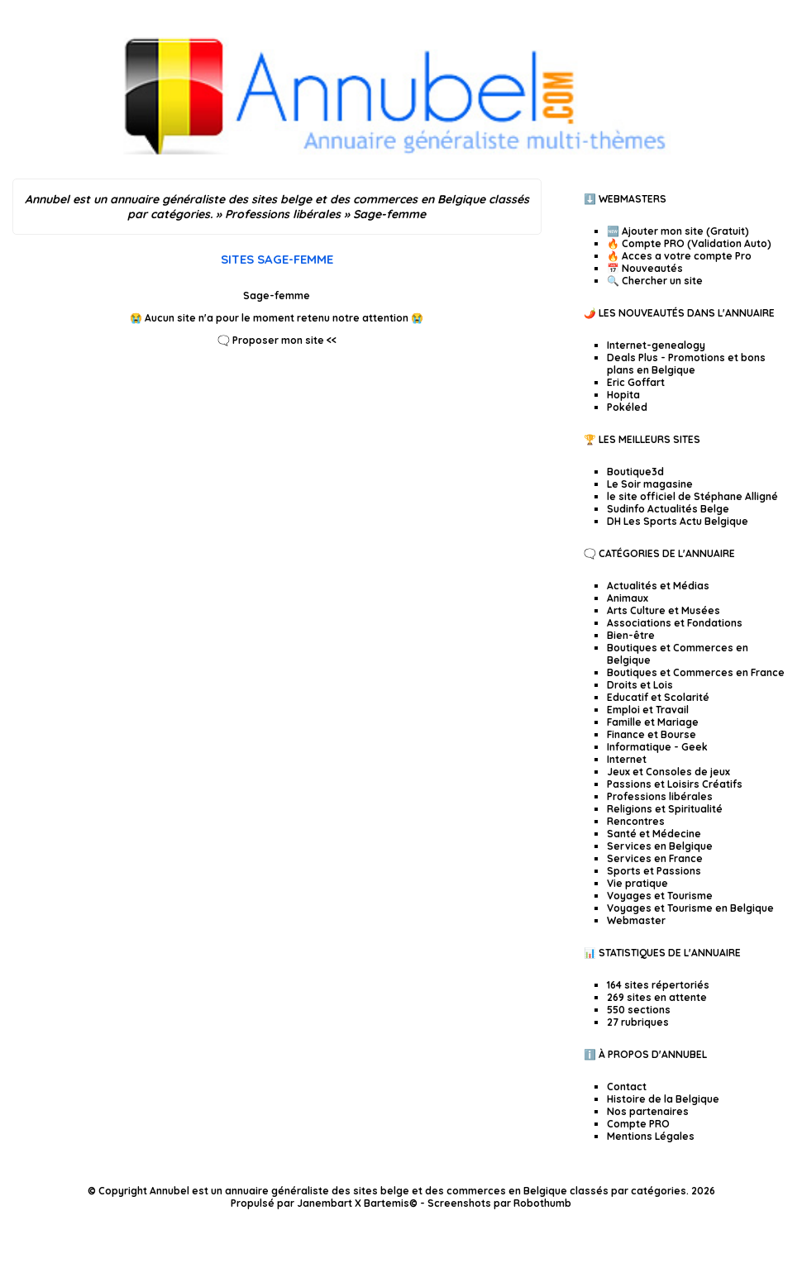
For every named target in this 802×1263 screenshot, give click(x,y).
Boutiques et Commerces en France (696, 672)
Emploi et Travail (648, 709)
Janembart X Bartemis (353, 1203)
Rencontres (636, 821)
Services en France (655, 858)
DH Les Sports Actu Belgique (677, 521)
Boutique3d (635, 471)
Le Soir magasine (650, 484)
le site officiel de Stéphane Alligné (692, 496)
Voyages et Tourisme (660, 895)
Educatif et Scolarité (658, 697)
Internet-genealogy (656, 345)
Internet (627, 759)
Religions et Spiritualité (665, 809)
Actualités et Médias (658, 585)
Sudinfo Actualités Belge (668, 509)
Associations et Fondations (674, 623)
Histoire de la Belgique (663, 1099)
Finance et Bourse (651, 734)
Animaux (627, 598)
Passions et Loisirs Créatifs (674, 784)
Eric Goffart (636, 382)
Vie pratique (637, 883)
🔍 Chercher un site (655, 280)
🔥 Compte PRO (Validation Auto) (689, 243)
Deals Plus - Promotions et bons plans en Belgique (686, 363)
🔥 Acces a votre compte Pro (679, 256)
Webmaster (636, 920)
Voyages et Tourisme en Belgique (690, 908)
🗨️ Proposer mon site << (277, 340)
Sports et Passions (654, 871)
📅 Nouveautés (645, 268)
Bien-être (631, 635)
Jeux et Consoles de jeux (668, 771)
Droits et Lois (640, 685)
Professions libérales (660, 796)
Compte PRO (638, 1124)
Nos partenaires (648, 1111)
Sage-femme (276, 295)
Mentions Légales (651, 1136)
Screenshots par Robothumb (499, 1203)
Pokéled (627, 407)
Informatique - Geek (657, 747)
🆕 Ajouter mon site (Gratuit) (678, 231)
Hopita (623, 394)
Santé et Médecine (654, 833)
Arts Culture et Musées (663, 610)
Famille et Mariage (653, 722)
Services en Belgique (660, 846)
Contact (627, 1086)
